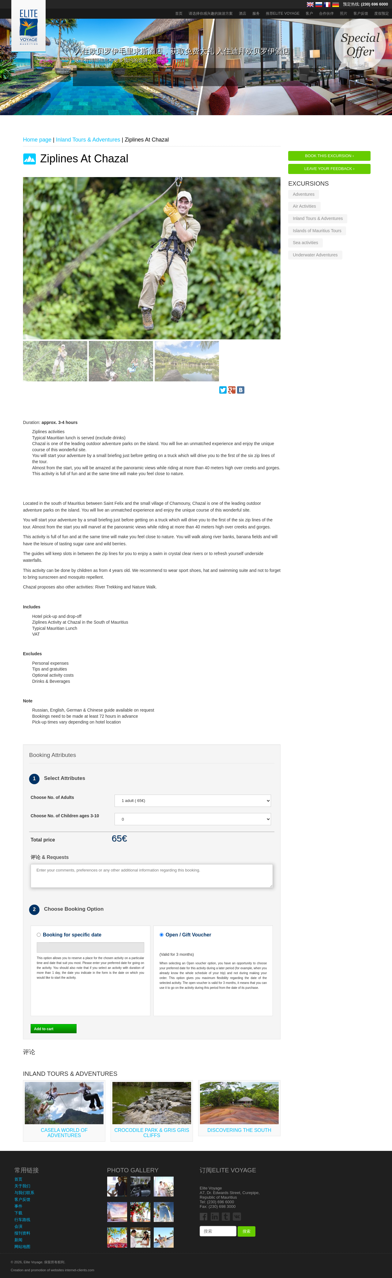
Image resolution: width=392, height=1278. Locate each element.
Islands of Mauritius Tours (317, 230)
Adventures (304, 194)
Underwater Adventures (315, 254)
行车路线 (22, 1219)
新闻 (18, 1240)
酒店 (242, 13)
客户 (309, 13)
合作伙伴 (326, 13)
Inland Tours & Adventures (318, 218)
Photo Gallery (133, 1170)
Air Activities (304, 206)
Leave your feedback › (329, 168)
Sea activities (305, 242)
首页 (179, 13)
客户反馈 (360, 13)
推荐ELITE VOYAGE (283, 13)
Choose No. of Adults (52, 797)
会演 (18, 1226)
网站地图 (22, 1246)
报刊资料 (22, 1233)
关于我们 (22, 1186)
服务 (256, 13)
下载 (18, 1213)
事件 (18, 1206)
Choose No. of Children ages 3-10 (65, 815)
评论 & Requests (50, 857)
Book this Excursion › (329, 155)
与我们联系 (24, 1192)
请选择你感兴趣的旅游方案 (211, 13)
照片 (343, 13)
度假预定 (381, 13)
